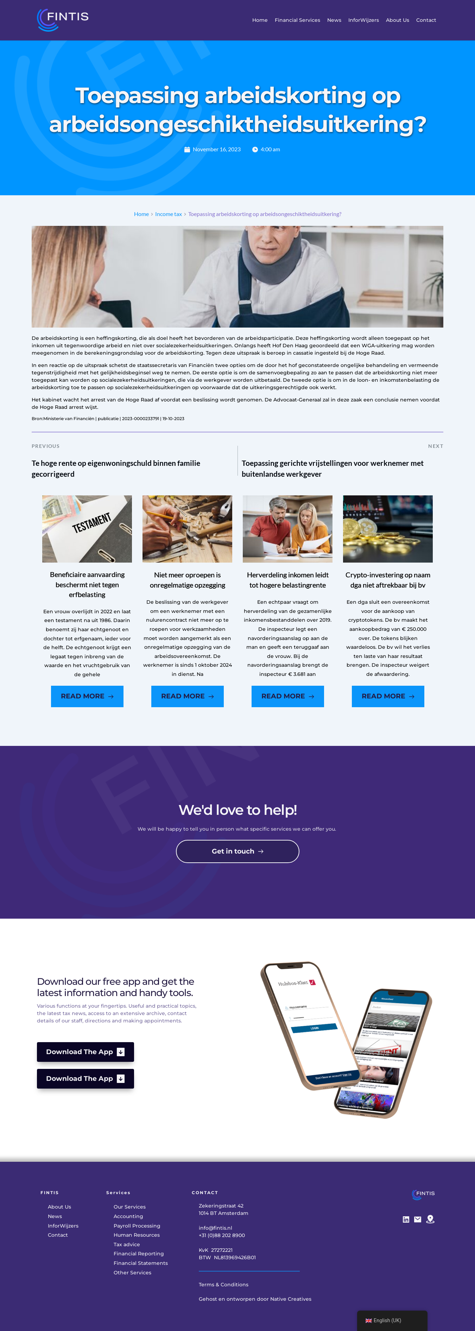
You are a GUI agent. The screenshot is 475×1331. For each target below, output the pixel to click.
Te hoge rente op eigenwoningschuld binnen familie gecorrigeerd (116, 468)
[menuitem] (260, 20)
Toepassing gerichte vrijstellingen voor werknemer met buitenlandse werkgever (333, 468)
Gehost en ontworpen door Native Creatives (255, 1299)
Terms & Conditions (223, 1284)
